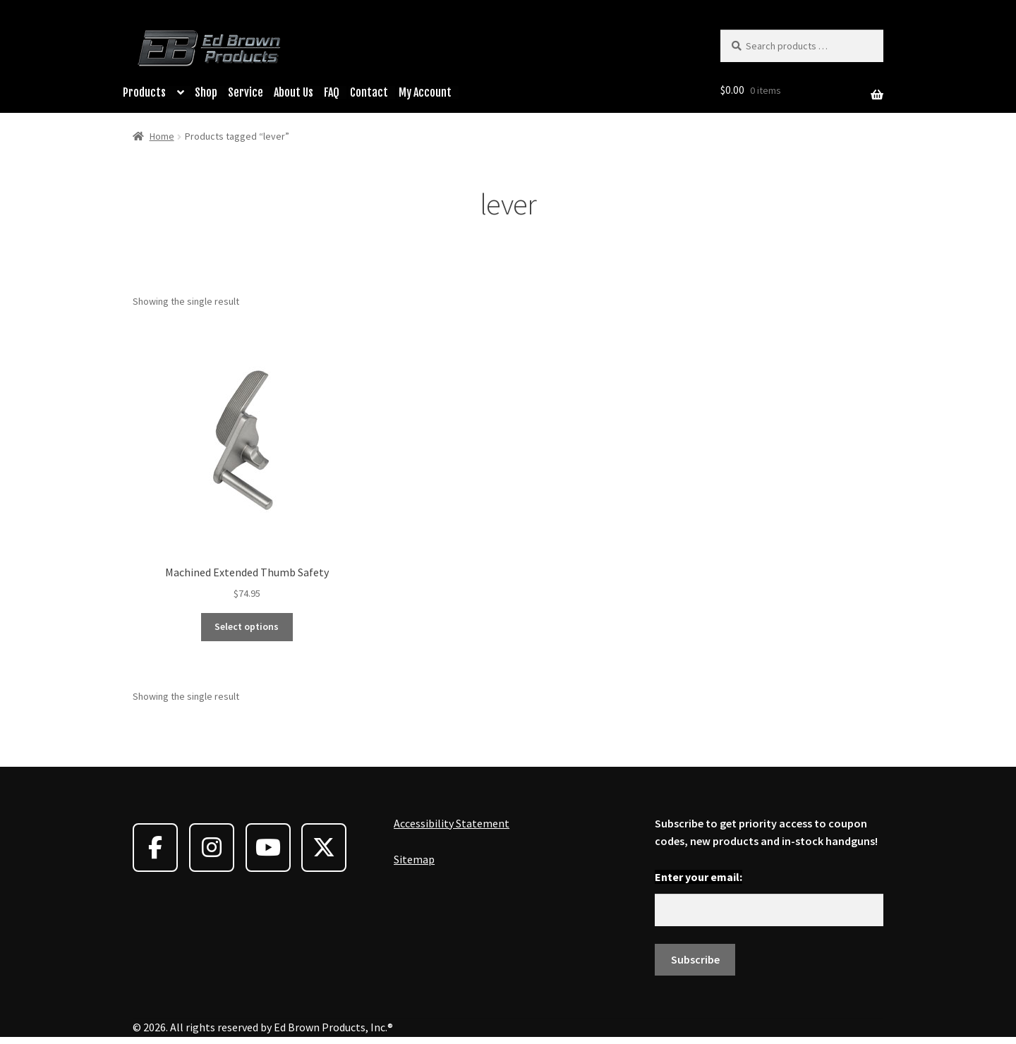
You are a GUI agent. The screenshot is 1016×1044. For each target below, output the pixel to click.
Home (162, 136)
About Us (293, 92)
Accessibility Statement (451, 823)
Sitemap (414, 859)
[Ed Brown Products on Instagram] (211, 847)
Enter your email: (698, 877)
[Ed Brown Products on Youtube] (268, 847)
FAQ (331, 92)
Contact (369, 92)
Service (245, 92)
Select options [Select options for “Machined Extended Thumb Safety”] (246, 626)
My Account (425, 92)
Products (144, 92)
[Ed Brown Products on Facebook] (155, 847)
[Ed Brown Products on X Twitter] (323, 847)
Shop (206, 92)
